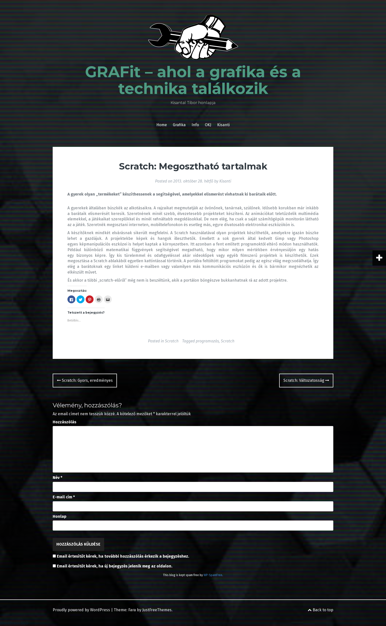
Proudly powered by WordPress (81, 610)
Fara (132, 610)
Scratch (171, 341)
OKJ (208, 124)
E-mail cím (64, 497)
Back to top (320, 610)
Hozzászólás (64, 422)
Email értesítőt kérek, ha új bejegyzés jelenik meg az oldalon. (114, 566)
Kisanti (223, 124)
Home (161, 124)
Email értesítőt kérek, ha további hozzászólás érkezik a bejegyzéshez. (123, 556)
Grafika (179, 124)
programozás (207, 341)
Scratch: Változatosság (306, 380)
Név (57, 477)
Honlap (59, 516)
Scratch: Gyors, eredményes (85, 380)
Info (195, 124)
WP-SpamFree (213, 575)
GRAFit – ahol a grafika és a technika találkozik (193, 80)
